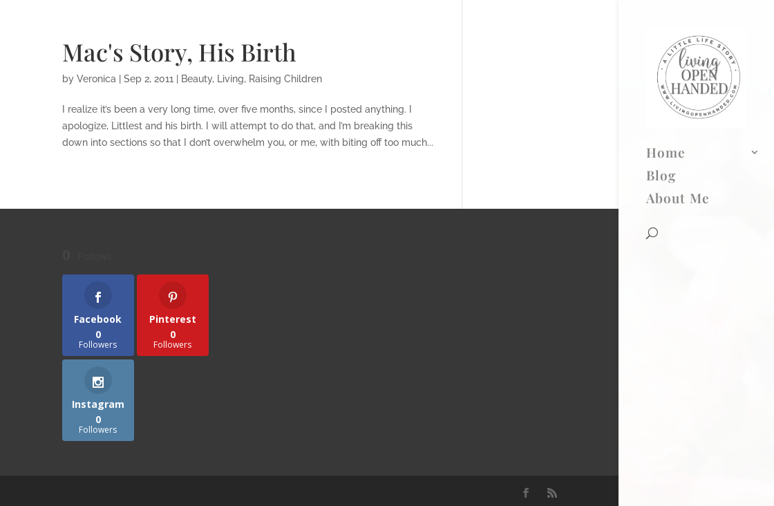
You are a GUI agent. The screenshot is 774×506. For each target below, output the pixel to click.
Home (666, 34)
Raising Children (285, 78)
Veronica (96, 78)
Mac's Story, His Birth (179, 51)
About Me (678, 80)
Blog (661, 57)
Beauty (196, 78)
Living (230, 78)
